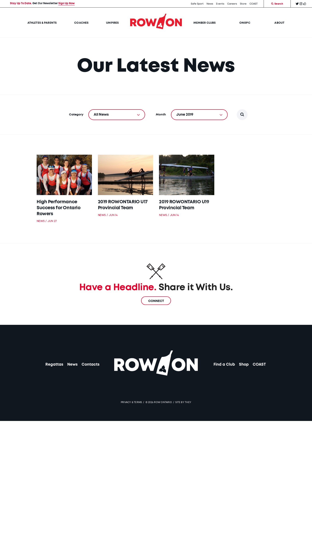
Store (243, 4)
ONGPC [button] (245, 22)
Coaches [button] (81, 22)
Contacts (90, 371)
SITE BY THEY (183, 409)
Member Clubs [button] (204, 22)
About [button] (279, 22)
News (210, 4)
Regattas (54, 371)
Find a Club (224, 371)
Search (277, 4)
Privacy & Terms (131, 409)
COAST (254, 4)
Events (220, 4)
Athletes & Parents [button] (42, 22)
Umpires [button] (112, 22)
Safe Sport (197, 4)
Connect (156, 307)
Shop (244, 371)
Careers (232, 4)
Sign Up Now (66, 3)
